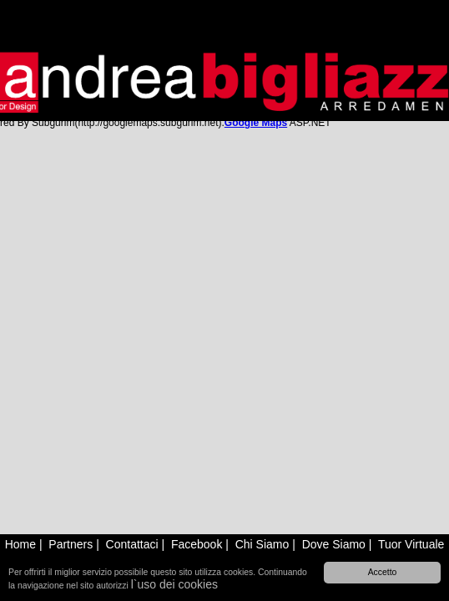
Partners (70, 544)
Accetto (382, 572)
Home (20, 544)
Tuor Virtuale (411, 544)
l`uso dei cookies (174, 584)
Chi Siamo (262, 544)
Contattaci (132, 544)
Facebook (196, 544)
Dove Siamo (334, 544)
